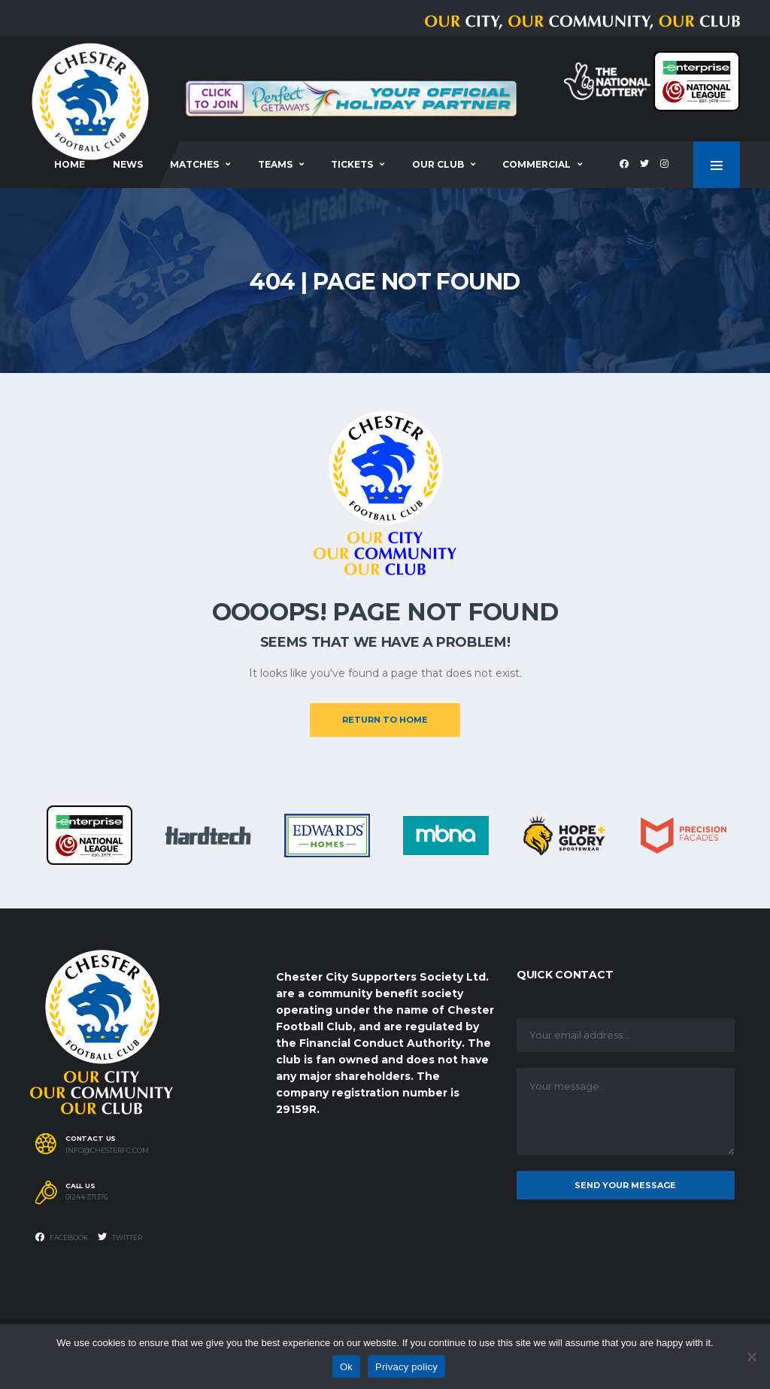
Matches (194, 164)
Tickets (352, 164)
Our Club (438, 164)
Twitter (120, 1237)
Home (69, 164)
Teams (275, 164)
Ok (346, 1366)
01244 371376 (86, 1197)
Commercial (536, 164)
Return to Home (385, 719)
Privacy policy (406, 1366)
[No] (751, 1356)
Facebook (62, 1237)
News (128, 164)
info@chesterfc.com (107, 1150)
